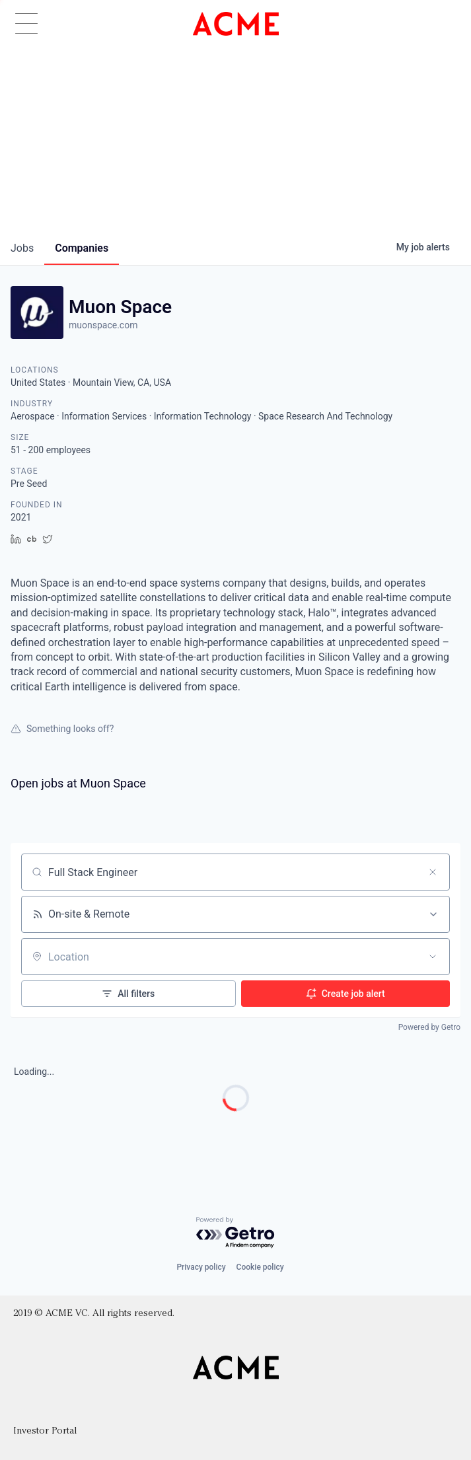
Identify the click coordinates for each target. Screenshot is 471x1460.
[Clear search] (432, 872)
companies (81, 248)
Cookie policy (260, 1267)
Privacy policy (200, 1267)
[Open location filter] (432, 956)
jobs (22, 248)
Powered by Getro (429, 1027)
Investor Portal (45, 1431)
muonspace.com (103, 325)
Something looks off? (62, 728)
